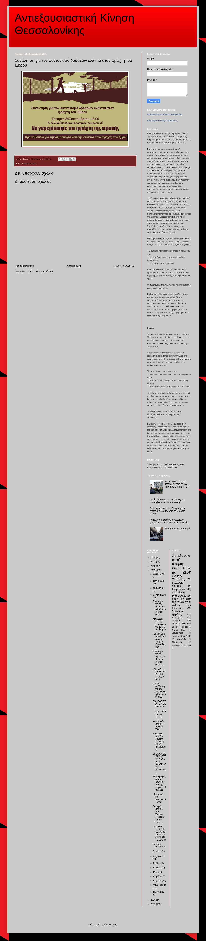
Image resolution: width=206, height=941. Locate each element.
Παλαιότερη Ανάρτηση (124, 266)
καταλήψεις (177, 617)
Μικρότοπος (177, 642)
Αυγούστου (158, 856)
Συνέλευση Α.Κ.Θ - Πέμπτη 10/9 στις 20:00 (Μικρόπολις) (159, 741)
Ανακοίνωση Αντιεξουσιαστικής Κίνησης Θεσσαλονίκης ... (159, 640)
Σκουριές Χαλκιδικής (178, 578)
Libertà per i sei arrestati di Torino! (159, 798)
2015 (153, 570)
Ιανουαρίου (158, 892)
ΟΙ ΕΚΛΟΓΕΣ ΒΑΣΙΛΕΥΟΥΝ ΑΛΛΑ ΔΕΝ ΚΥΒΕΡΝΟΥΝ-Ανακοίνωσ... (159, 763)
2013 (153, 904)
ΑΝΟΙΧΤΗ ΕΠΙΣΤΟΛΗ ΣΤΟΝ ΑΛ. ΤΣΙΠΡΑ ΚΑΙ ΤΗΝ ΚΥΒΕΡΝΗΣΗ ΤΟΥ (177, 484)
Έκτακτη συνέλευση (159, 845)
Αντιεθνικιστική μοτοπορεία (178, 528)
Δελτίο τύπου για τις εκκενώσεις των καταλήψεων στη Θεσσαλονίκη (167, 500)
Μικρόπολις (179, 589)
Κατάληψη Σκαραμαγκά (181, 645)
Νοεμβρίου (158, 581)
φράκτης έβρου (30, 163)
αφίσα (188, 599)
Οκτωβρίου (158, 588)
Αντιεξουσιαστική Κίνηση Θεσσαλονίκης (164, 114)
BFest (184, 627)
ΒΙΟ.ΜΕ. (182, 596)
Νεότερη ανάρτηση (25, 266)
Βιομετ (175, 599)
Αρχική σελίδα (74, 266)
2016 (153, 566)
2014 (153, 900)
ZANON (187, 636)
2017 (153, 561)
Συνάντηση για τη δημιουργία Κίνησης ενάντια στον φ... (159, 658)
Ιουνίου (157, 867)
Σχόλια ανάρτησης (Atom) (40, 271)
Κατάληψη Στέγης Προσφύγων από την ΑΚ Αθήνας (159, 624)
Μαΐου (156, 872)
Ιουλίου (157, 863)
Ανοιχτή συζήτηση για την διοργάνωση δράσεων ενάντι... (159, 690)
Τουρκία (176, 620)
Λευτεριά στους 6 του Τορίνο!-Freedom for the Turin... (158, 814)
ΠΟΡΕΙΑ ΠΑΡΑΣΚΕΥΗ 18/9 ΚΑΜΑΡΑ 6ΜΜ (159, 674)
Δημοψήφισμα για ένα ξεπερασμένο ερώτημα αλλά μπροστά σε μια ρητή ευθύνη (167, 511)
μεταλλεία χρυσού (177, 584)
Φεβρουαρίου (159, 885)
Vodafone (176, 636)
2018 (153, 557)
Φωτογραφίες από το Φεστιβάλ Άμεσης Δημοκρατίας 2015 (159, 783)
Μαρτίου (157, 880)
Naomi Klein (179, 630)
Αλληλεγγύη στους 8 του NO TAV (158, 725)
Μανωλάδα (182, 639)
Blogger (112, 924)
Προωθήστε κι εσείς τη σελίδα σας (162, 121)
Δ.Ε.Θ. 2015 (159, 851)
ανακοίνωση (179, 592)
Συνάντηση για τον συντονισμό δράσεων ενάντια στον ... (159, 608)
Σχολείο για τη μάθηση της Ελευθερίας (181, 605)
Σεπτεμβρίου (159, 595)
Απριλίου (158, 876)
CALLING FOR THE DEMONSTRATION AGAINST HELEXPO (159, 833)
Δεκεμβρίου (158, 574)
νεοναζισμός (177, 633)
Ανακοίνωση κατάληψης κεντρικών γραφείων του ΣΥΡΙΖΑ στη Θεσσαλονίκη (169, 521)
